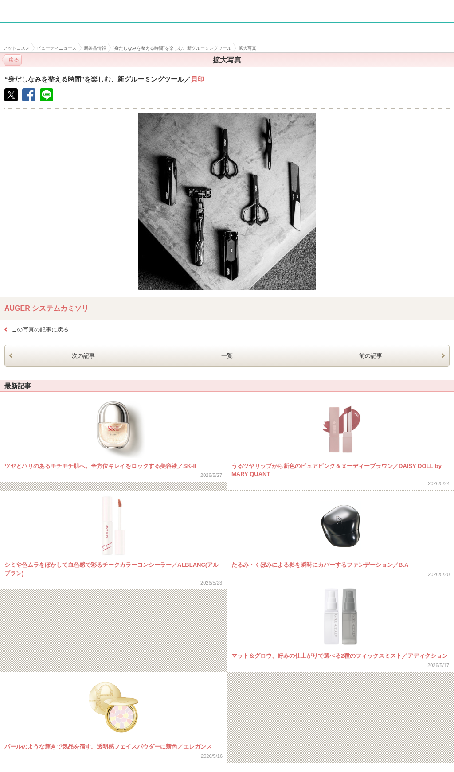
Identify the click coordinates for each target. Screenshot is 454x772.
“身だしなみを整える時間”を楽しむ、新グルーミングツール (172, 48)
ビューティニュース (57, 48)
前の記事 (370, 355)
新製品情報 (95, 48)
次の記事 (83, 355)
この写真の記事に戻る (40, 329)
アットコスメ (16, 48)
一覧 (227, 355)
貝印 (197, 79)
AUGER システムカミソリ (46, 308)
